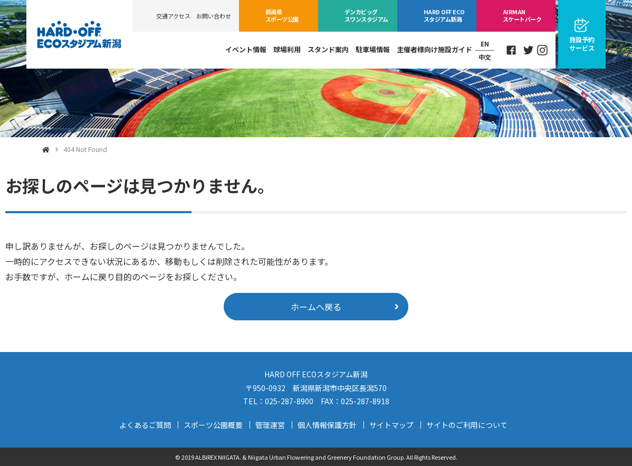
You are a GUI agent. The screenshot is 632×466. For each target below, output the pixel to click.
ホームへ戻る (316, 306)
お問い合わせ (213, 16)
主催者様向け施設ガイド (434, 49)
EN (485, 43)
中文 (484, 56)
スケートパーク (522, 15)
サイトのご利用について (466, 425)
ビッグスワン (366, 15)
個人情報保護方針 (327, 425)
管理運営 (270, 425)
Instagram (542, 50)
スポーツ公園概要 (213, 425)
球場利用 (287, 49)
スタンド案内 (328, 49)
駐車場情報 (373, 49)
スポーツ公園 (282, 15)
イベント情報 (245, 49)
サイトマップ (391, 425)
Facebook (511, 50)
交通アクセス (173, 16)
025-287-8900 (289, 401)
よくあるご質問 (145, 425)
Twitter (528, 50)
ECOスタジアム (444, 15)
